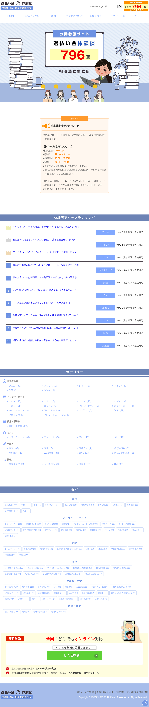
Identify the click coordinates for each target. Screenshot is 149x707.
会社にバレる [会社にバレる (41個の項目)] (12, 530)
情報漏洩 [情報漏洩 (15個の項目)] (95, 530)
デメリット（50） (53, 437)
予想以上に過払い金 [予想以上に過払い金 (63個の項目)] (121, 587)
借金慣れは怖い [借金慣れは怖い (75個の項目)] (35, 568)
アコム (105, 232)
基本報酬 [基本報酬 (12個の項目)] (132, 505)
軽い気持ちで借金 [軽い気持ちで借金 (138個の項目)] (14, 568)
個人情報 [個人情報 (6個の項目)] (137, 530)
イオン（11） (15, 406)
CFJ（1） (13, 390)
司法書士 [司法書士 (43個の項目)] (10, 555)
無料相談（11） (17, 453)
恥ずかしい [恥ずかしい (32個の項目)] (51, 530)
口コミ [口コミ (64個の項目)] (89, 549)
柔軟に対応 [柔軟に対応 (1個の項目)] (101, 599)
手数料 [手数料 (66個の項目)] (25, 505)
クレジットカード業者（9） (57, 415)
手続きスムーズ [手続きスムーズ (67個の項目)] (99, 587)
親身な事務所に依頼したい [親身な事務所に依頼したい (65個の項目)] (69, 549)
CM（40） (119, 464)
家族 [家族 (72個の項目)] (65, 524)
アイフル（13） (122, 386)
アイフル (105, 245)
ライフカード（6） (53, 410)
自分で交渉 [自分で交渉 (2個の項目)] (86, 599)
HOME (11, 16)
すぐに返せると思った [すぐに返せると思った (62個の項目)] (58, 568)
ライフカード (105, 270)
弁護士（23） (85, 464)
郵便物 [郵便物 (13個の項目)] (102, 593)
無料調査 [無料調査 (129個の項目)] (28, 587)
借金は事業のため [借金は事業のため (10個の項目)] (52, 574)
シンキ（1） (50, 390)
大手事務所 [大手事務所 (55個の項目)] (135, 549)
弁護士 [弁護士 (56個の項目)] (102, 549)
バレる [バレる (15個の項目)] (109, 530)
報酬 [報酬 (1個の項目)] (26, 511)
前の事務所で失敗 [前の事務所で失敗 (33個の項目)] (32, 530)
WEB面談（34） (52, 453)
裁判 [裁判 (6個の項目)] (35, 599)
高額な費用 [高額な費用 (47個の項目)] (71, 505)
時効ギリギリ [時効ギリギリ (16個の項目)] (58, 612)
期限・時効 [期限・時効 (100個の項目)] (11, 612)
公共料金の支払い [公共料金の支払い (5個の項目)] (73, 574)
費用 (53, 16)
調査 (105, 282)
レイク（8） (85, 386)
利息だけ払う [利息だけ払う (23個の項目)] (32, 574)
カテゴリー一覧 (116, 16)
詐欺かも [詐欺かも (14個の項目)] (123, 530)
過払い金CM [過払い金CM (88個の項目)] (51, 524)
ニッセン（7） (51, 406)
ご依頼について (74, 16)
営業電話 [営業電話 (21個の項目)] (66, 530)
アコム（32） (15, 386)
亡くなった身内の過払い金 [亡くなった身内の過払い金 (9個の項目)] (123, 593)
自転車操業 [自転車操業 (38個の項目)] (102, 568)
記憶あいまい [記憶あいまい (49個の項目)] (12, 593)
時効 (105, 333)
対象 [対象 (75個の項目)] (68, 587)
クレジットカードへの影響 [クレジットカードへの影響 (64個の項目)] (85, 524)
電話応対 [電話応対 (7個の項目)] (10, 599)
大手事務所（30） (53, 464)
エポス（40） (15, 401)
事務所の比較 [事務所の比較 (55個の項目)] (118, 549)
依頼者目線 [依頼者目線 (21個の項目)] (44, 593)
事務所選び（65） (18, 464)
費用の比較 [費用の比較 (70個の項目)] (11, 505)
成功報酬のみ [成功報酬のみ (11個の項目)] (12, 511)
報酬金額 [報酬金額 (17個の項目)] (117, 505)
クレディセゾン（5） (89, 406)
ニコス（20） (85, 401)
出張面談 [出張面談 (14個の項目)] (59, 593)
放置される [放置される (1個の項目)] (10, 536)
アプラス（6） (86, 410)
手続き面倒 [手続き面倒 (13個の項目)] (88, 593)
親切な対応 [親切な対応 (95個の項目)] (44, 587)
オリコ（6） (50, 401)
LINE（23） (85, 453)
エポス (105, 308)
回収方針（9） (86, 448)
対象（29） (119, 410)
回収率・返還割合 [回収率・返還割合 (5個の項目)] (67, 599)
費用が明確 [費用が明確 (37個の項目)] (87, 505)
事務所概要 (95, 16)
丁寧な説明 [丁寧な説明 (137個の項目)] (11, 587)
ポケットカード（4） (124, 406)
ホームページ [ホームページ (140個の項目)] (12, 549)
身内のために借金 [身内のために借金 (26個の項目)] (122, 568)
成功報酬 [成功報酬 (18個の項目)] (103, 505)
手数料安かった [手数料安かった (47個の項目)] (53, 505)
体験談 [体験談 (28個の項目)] (23, 555)
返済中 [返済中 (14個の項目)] (73, 593)
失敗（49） (119, 437)
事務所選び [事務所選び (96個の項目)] (30, 549)
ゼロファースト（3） (19, 410)
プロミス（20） (52, 386)
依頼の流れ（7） (122, 448)
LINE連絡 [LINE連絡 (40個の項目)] (28, 593)
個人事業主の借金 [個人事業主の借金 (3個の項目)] (93, 574)
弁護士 (105, 345)
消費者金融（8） (17, 415)
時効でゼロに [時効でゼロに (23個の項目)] (40, 612)
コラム (138, 16)
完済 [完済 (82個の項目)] (57, 587)
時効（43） (84, 437)
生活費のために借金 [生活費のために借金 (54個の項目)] (82, 568)
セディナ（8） (121, 401)
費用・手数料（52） (19, 426)
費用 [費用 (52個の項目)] (37, 505)
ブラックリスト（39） (20, 437)
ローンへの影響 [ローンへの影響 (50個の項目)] (126, 524)
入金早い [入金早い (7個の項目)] (23, 599)
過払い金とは (32, 16)
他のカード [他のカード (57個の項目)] (108, 524)
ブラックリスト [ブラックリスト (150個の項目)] (13, 524)
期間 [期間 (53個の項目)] (25, 612)
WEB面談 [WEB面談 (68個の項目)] (81, 587)
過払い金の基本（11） (125, 453)
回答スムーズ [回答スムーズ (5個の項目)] (48, 599)
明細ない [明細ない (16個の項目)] (81, 530)
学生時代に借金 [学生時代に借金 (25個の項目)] (13, 574)
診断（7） (49, 448)
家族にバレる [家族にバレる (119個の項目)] (33, 524)
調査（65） (14, 448)
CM (105, 295)
